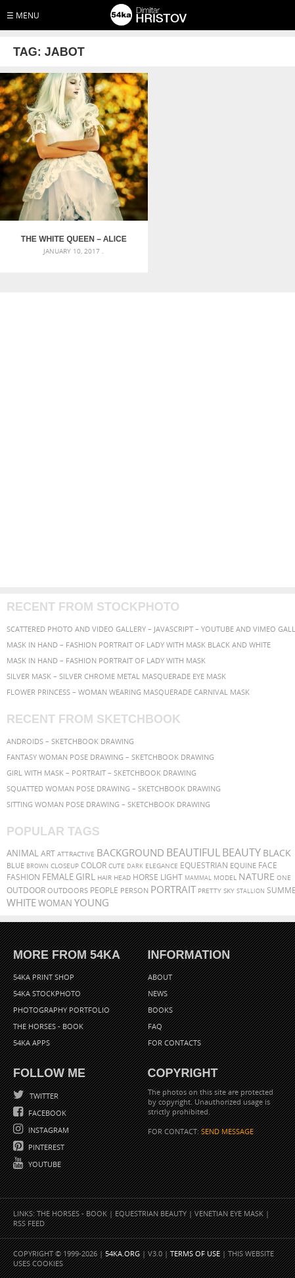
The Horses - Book (48, 1026)
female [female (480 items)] (58, 877)
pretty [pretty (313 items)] (209, 890)
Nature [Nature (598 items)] (256, 876)
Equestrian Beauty (151, 1213)
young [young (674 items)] (91, 902)
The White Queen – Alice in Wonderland (74, 239)
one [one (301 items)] (284, 877)
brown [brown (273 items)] (37, 866)
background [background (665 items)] (130, 853)
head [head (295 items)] (122, 877)
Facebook (46, 1113)
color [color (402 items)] (93, 865)
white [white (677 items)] (21, 902)
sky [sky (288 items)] (229, 891)
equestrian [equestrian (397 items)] (204, 865)
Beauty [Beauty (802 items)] (241, 852)
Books (160, 1010)
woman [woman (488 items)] (55, 903)
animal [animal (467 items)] (23, 853)
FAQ (155, 1026)
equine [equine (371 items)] (243, 865)
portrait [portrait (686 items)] (173, 889)
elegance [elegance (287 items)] (161, 866)
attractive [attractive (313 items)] (76, 853)
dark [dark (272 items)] (135, 866)
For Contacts (174, 1042)
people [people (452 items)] (104, 890)
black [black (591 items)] (277, 853)
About (160, 977)
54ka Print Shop (43, 977)
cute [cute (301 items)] (116, 866)
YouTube (43, 1164)
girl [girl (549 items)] (85, 877)
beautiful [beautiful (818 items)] (193, 852)
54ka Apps (31, 1042)
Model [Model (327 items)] (225, 877)
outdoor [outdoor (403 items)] (26, 890)
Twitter (43, 1096)
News (158, 993)
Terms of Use (195, 1253)
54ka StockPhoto (47, 993)
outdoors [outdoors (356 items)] (67, 890)
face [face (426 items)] (267, 865)
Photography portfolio (61, 1010)
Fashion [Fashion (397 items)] (23, 877)
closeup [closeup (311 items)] (65, 865)
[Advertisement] (147, 439)
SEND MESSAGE (227, 1131)
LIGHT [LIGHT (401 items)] (171, 877)
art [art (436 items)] (48, 853)
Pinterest (45, 1147)
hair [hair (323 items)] (104, 877)
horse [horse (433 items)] (145, 877)
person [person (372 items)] (134, 890)
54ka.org (122, 1253)
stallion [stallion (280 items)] (251, 891)
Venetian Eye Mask (228, 1213)
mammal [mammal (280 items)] (198, 877)
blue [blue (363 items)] (15, 865)
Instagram (47, 1130)
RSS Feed (29, 1223)
